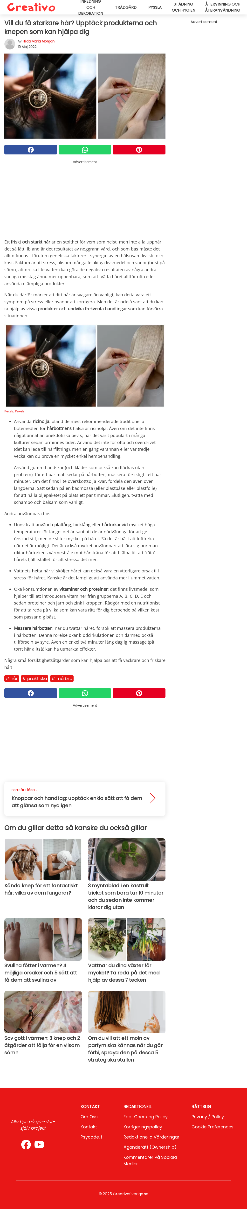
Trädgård (126, 7)
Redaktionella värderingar (151, 1137)
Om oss (89, 1117)
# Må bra (61, 678)
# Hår (12, 678)
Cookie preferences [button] (212, 1127)
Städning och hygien (183, 7)
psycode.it (91, 1137)
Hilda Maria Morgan (39, 41)
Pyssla (155, 7)
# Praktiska (34, 678)
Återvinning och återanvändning (222, 7)
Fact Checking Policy (146, 1117)
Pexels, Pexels (14, 411)
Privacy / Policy (208, 1117)
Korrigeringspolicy (143, 1127)
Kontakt (89, 1127)
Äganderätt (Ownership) (150, 1147)
